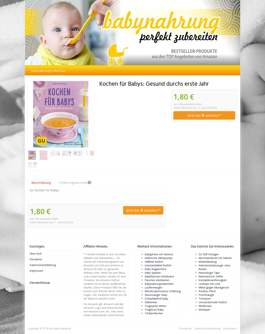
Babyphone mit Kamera (159, 254)
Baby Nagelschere (155, 269)
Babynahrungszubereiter (48, 71)
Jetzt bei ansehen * (204, 115)
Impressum (36, 270)
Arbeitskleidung (208, 261)
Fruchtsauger (206, 295)
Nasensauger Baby (156, 295)
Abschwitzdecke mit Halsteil (215, 258)
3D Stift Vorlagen (209, 254)
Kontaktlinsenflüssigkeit (213, 280)
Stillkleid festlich (154, 261)
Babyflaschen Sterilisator (159, 276)
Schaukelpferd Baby (156, 298)
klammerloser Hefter (211, 276)
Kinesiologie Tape (209, 272)
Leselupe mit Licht (209, 284)
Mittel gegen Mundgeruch (214, 287)
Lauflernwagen (153, 287)
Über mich (36, 253)
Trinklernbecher (154, 313)
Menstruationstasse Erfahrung (163, 291)
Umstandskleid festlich (158, 265)
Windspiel (204, 309)
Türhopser (205, 298)
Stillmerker (151, 302)
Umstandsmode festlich (213, 302)
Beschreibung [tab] (41, 183)
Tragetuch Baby (154, 309)
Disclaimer (36, 259)
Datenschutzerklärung (43, 265)
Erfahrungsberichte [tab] (75, 183)
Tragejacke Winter (155, 306)
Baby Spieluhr (153, 272)
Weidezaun (205, 306)
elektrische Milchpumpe (159, 258)
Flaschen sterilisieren (157, 280)
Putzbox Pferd (207, 291)
